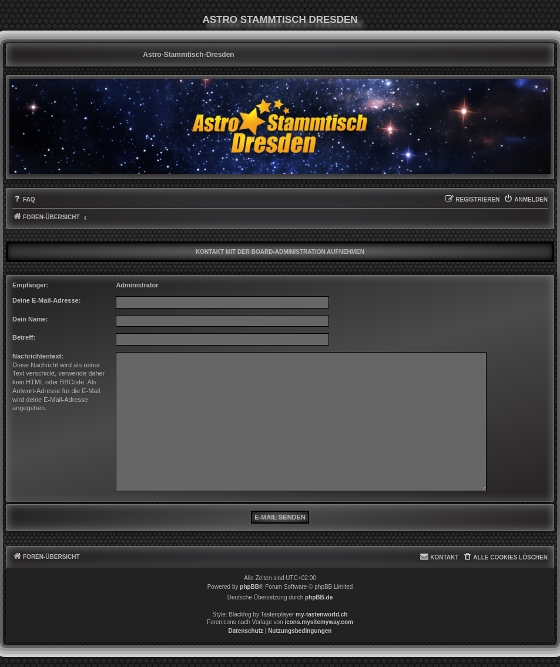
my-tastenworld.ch (321, 614)
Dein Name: (30, 319)
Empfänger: (30, 285)
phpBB (249, 587)
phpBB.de (319, 597)
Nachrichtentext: (37, 356)
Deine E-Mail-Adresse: (46, 300)
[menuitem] (23, 200)
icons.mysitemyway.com (318, 622)
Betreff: (23, 337)
